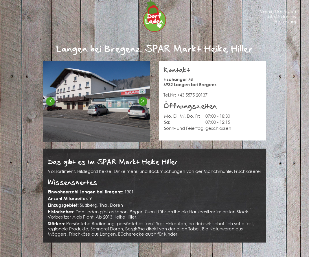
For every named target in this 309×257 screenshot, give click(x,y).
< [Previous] (50, 101)
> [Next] (143, 101)
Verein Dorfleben (278, 11)
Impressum (285, 22)
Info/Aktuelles (281, 16)
